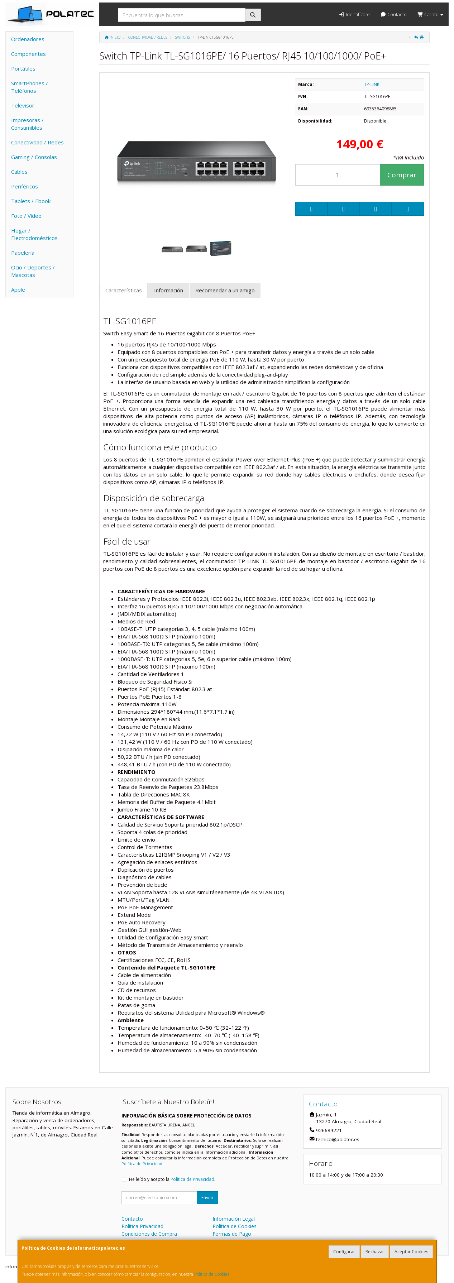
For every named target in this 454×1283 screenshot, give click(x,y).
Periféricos (24, 186)
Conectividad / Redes (37, 142)
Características (123, 290)
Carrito (430, 14)
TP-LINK (371, 84)
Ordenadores (27, 39)
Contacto (394, 14)
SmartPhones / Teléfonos (29, 87)
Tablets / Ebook (31, 201)
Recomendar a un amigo (225, 290)
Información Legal (233, 1218)
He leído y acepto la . (172, 1179)
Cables (19, 171)
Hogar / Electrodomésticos (34, 234)
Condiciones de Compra (149, 1233)
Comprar (401, 174)
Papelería (22, 252)
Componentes (28, 53)
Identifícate (354, 14)
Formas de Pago (231, 1233)
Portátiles (23, 68)
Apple (18, 289)
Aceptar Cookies (411, 1252)
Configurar (344, 1252)
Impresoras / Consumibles (27, 123)
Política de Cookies (211, 1274)
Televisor (22, 105)
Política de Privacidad (141, 1163)
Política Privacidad (142, 1226)
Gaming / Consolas (34, 157)
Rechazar (374, 1252)
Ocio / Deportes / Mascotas (33, 271)
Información (168, 290)
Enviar (207, 1198)
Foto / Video (26, 215)
